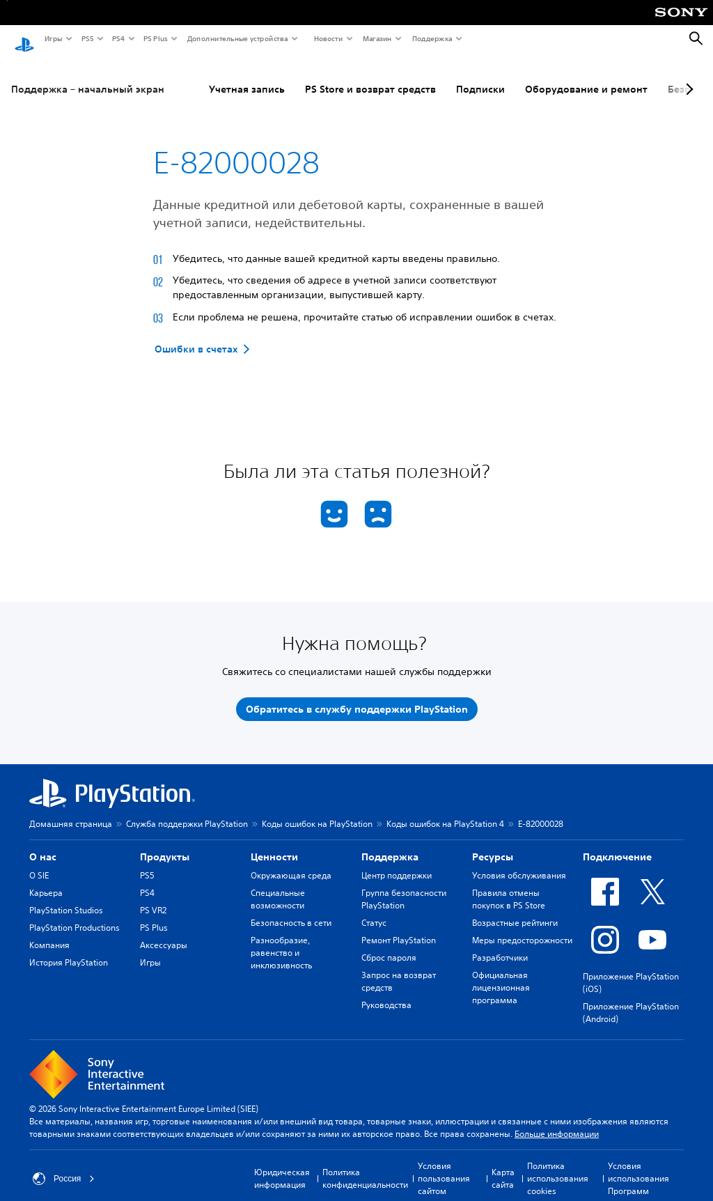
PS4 (117, 38)
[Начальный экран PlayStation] (24, 39)
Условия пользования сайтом (444, 1165)
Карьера (46, 879)
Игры (53, 38)
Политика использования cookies (557, 1165)
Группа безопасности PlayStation (403, 886)
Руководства (386, 992)
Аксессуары (163, 932)
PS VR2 (153, 897)
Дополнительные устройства (237, 38)
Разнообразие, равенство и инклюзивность (281, 939)
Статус (373, 909)
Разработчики (500, 944)
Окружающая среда (291, 862)
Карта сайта (503, 1165)
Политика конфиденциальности (365, 1165)
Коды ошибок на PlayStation (317, 810)
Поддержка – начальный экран (87, 76)
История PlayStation (68, 949)
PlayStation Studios (66, 897)
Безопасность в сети (291, 909)
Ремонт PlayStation (398, 927)
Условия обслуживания (519, 862)
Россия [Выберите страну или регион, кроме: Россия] (63, 1165)
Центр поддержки (396, 862)
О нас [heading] (42, 843)
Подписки (480, 76)
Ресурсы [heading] (492, 843)
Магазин (376, 38)
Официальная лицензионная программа (501, 974)
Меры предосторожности (522, 927)
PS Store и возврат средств (370, 76)
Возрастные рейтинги (515, 909)
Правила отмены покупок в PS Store (508, 886)
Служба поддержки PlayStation (187, 810)
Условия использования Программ (638, 1165)
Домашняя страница (70, 810)
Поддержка (432, 38)
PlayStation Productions (74, 914)
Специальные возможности (278, 886)
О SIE (39, 862)
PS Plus (155, 38)
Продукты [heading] (164, 843)
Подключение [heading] (617, 843)
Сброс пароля (388, 944)
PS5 (87, 38)
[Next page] (687, 76)
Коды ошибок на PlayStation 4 (445, 810)
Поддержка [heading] (389, 843)
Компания (49, 932)
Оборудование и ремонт (586, 76)
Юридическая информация (282, 1165)
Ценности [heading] (274, 843)
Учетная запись (247, 76)
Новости (327, 38)
